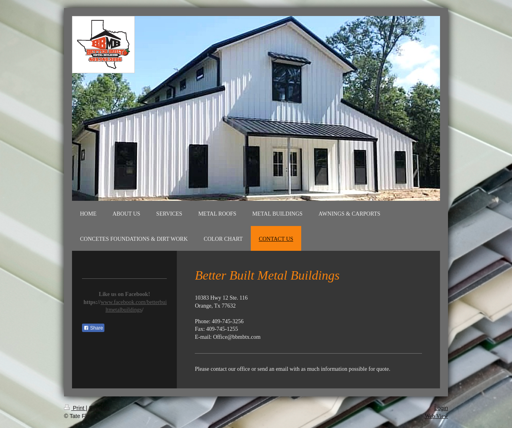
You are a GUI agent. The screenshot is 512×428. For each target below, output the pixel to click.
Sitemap (99, 408)
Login (441, 408)
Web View (436, 416)
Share (93, 328)
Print (75, 408)
